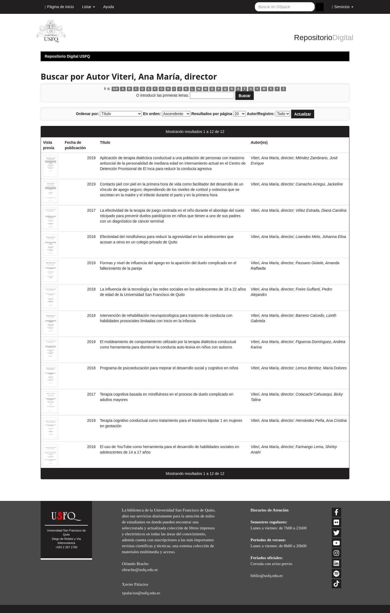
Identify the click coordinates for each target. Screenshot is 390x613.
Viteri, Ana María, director (272, 158)
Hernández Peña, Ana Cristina (321, 420)
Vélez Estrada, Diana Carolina (321, 210)
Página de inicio (59, 7)
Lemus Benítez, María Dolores (321, 368)
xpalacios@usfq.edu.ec (141, 593)
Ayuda (108, 7)
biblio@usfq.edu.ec (267, 575)
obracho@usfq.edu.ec (140, 569)
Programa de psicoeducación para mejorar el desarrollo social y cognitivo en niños (169, 368)
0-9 (115, 88)
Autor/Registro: (261, 114)
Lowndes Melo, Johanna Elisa (321, 236)
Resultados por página (211, 114)
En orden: (152, 114)
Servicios (342, 7)
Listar (88, 7)
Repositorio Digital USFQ (67, 56)
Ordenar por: (87, 114)
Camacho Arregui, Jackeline (319, 184)
